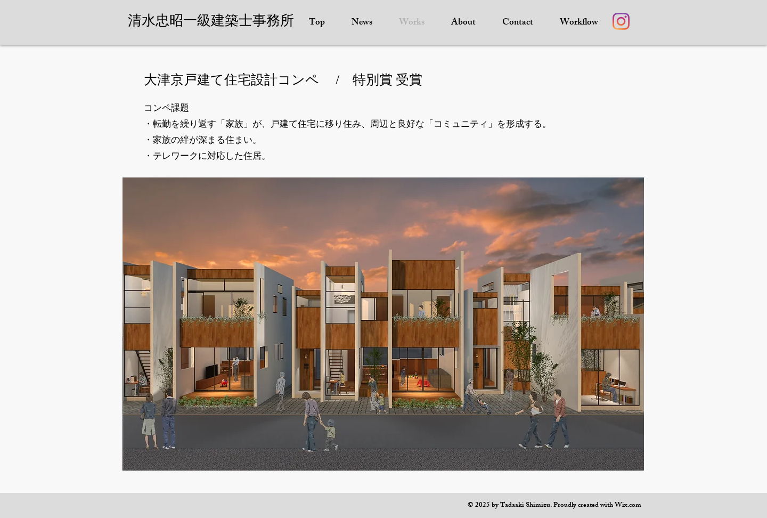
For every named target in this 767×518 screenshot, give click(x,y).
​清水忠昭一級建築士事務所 (211, 20)
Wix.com (628, 505)
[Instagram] (621, 21)
